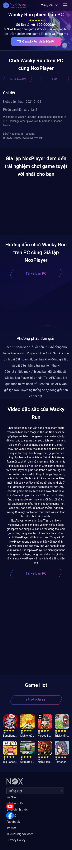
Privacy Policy (16, 840)
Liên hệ (11, 815)
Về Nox (11, 797)
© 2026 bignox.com (20, 834)
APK (54, 79)
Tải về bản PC (18, 79)
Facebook (13, 822)
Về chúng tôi (15, 803)
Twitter (11, 828)
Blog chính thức (17, 809)
